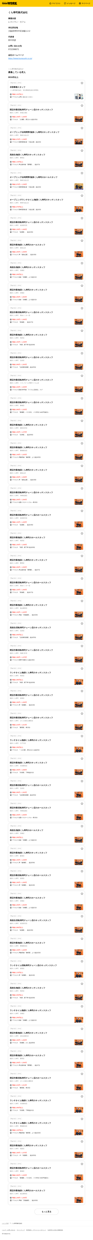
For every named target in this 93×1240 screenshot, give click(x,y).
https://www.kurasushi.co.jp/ (20, 58)
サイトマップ (21, 1230)
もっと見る (46, 1212)
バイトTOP (5, 1223)
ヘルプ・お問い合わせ (8, 1230)
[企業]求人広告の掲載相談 (55, 1230)
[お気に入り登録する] (82, 83)
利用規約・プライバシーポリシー (36, 1230)
